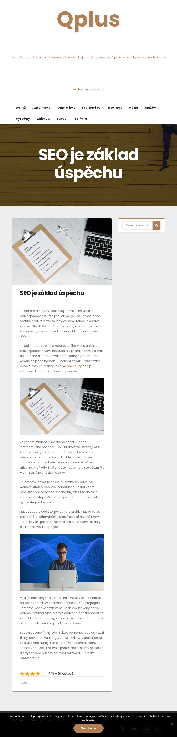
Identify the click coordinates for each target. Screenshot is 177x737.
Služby (150, 107)
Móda (133, 107)
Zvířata (81, 119)
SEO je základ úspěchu (52, 293)
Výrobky (23, 119)
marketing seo (77, 366)
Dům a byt (66, 107)
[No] (172, 724)
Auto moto (41, 107)
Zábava (43, 119)
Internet (114, 107)
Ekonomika (91, 107)
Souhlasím (88, 728)
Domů (21, 107)
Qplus (88, 47)
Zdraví (62, 119)
